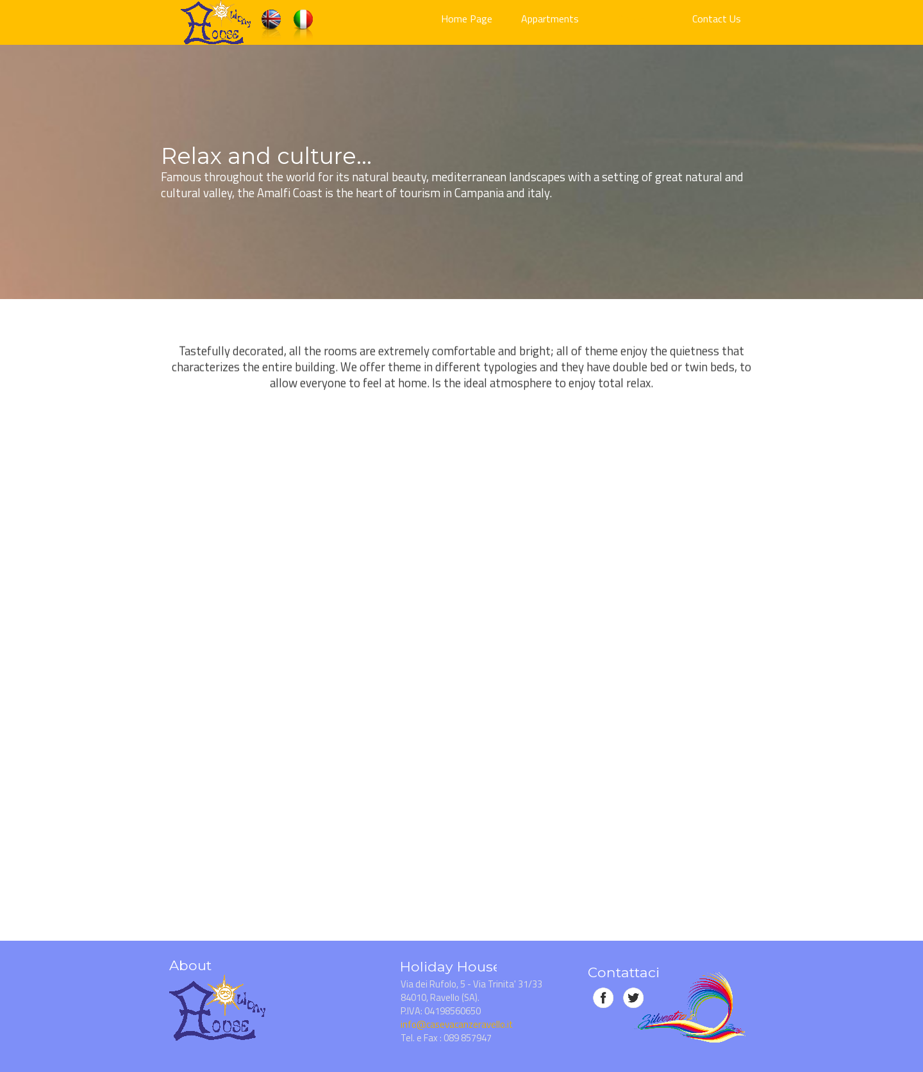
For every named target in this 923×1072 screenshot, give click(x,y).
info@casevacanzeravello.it (457, 1024)
